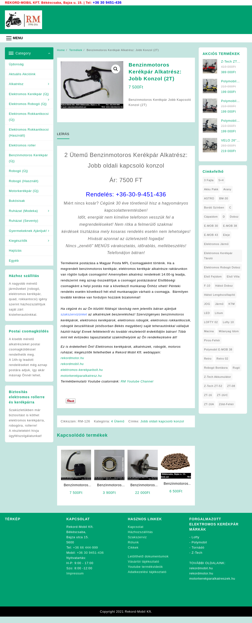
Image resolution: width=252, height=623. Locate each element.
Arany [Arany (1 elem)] (227, 189)
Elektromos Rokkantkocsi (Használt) (29, 132)
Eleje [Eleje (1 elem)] (226, 234)
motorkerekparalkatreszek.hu (212, 585)
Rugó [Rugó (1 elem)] (236, 367)
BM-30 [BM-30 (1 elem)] (223, 198)
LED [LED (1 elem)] (207, 312)
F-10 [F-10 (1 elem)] (207, 285)
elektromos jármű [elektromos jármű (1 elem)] (216, 243)
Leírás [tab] (63, 134)
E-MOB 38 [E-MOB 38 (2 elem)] (230, 225)
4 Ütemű (118, 428)
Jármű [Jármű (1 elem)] (219, 303)
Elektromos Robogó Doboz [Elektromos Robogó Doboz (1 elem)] (222, 267)
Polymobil (199, 548)
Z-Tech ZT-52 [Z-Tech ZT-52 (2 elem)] (213, 385)
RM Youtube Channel (138, 388)
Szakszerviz (137, 543)
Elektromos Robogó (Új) (28, 103)
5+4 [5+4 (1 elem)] (221, 179)
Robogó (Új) (18, 171)
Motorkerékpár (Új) (24, 190)
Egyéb (14, 260)
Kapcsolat (135, 533)
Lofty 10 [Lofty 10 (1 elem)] (228, 321)
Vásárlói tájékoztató (143, 568)
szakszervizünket (74, 315)
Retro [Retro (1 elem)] (207, 358)
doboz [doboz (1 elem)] (234, 216)
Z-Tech (197, 559)
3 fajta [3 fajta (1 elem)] (209, 179)
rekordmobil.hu (72, 370)
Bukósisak (17, 200)
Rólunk (133, 548)
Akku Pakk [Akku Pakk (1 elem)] (211, 189)
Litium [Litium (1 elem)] (219, 312)
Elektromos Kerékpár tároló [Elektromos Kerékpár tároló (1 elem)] (218, 255)
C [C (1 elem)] (230, 207)
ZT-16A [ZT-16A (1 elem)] (209, 403)
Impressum (75, 579)
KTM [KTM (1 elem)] (232, 303)
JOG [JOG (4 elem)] (207, 303)
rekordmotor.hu (73, 364)
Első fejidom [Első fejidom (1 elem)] (213, 276)
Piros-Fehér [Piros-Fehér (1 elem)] (212, 340)
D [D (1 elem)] (224, 216)
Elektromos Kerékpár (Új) (29, 94)
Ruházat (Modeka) (23, 210)
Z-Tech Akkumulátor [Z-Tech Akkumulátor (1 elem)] (217, 376)
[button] (115, 68)
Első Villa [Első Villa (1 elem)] (233, 276)
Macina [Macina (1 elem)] (209, 330)
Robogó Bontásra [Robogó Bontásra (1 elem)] (216, 367)
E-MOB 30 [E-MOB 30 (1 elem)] (211, 225)
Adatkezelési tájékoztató (147, 578)
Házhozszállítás (140, 538)
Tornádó (197, 553)
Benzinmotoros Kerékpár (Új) (28, 157)
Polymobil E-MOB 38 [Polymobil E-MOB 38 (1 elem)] (218, 349)
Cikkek (133, 553)
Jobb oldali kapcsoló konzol (162, 428)
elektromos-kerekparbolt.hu (82, 376)
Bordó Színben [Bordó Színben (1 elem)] (214, 207)
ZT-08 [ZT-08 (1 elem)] (231, 385)
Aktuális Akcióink (22, 74)
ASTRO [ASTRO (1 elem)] (209, 198)
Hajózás (15, 250)
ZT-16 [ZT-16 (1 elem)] (208, 394)
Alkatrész (16, 84)
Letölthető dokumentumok (148, 562)
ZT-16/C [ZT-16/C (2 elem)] (222, 394)
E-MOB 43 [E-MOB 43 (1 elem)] (211, 234)
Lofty (196, 543)
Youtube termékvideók (145, 573)
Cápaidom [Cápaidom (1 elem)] (211, 216)
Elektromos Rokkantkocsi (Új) (29, 116)
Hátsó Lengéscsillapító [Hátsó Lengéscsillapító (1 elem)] (219, 294)
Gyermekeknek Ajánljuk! (28, 230)
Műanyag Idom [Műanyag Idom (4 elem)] (229, 330)
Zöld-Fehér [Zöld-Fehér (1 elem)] (226, 403)
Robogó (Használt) (23, 181)
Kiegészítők (18, 240)
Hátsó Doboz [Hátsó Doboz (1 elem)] (224, 285)
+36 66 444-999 (85, 553)
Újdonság (16, 64)
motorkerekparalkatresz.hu (82, 382)
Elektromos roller (22, 145)
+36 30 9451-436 (107, 2)
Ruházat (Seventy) (23, 220)
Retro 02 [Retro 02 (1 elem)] (222, 358)
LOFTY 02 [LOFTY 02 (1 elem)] (211, 321)
